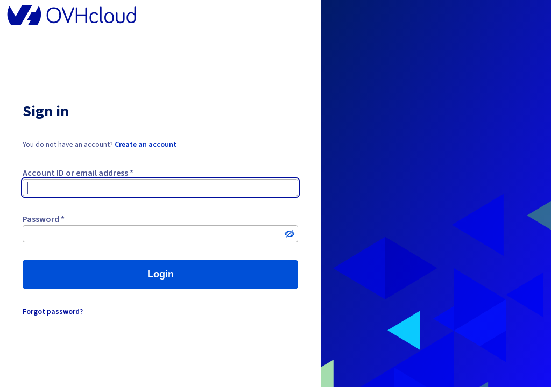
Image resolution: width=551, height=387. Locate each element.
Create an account (145, 144)
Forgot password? (53, 311)
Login (160, 274)
